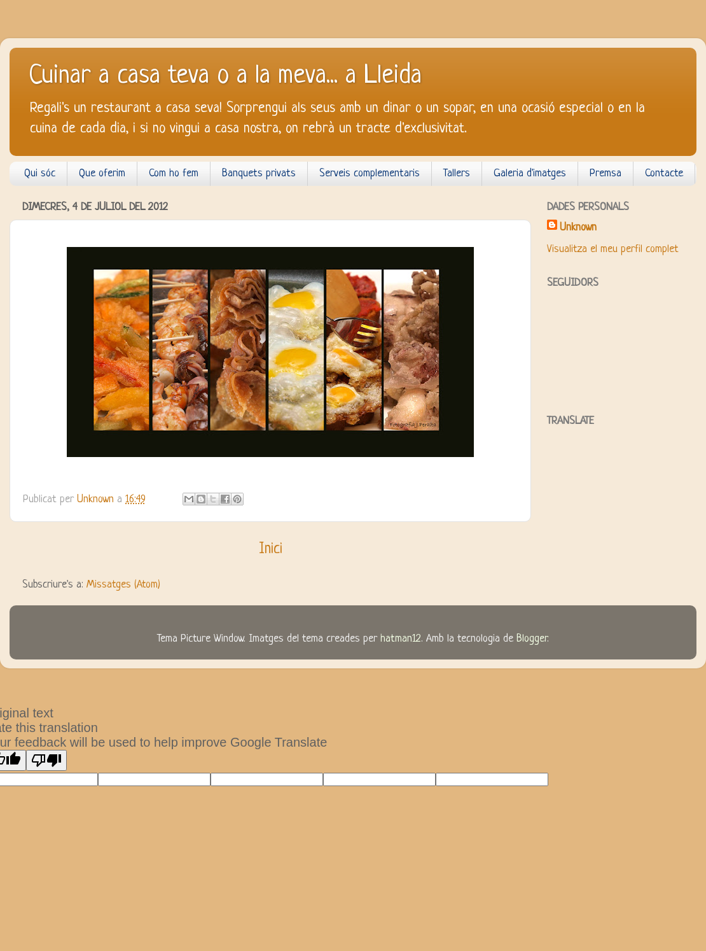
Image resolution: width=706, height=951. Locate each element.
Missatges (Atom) (123, 585)
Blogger (531, 639)
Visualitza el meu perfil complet (613, 249)
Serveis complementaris (369, 173)
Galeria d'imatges (530, 173)
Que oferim (102, 173)
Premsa (605, 173)
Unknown (578, 228)
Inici (270, 549)
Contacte (664, 173)
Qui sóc (39, 173)
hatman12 (400, 639)
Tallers (456, 173)
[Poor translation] (46, 760)
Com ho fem (173, 173)
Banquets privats (259, 173)
